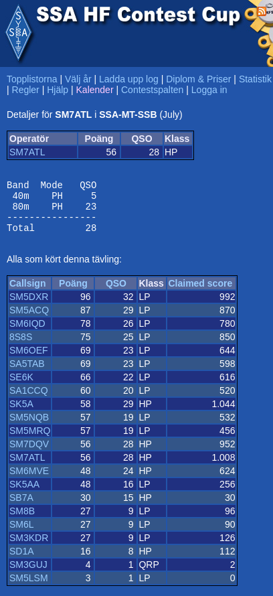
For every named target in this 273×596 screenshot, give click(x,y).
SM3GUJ (28, 574)
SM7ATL (27, 152)
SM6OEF (28, 360)
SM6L (21, 534)
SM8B (22, 521)
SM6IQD (27, 333)
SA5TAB (27, 373)
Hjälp (57, 89)
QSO (116, 293)
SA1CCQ (28, 400)
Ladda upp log (129, 79)
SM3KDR (28, 547)
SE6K (21, 387)
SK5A (21, 413)
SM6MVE (29, 480)
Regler (25, 89)
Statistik (255, 79)
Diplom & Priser (198, 79)
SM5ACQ (29, 320)
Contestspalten (152, 89)
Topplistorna (32, 79)
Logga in (209, 89)
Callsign (27, 293)
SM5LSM (28, 588)
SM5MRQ (29, 440)
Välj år (78, 79)
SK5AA (24, 494)
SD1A (21, 561)
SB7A (21, 507)
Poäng (73, 293)
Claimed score (200, 293)
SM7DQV (29, 454)
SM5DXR (28, 306)
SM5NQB (29, 427)
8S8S (20, 347)
